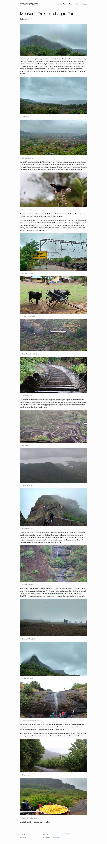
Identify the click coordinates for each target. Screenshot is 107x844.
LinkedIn (47, 837)
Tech (65, 4)
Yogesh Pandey (29, 4)
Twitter (24, 837)
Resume (84, 4)
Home (59, 4)
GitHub (57, 837)
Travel (71, 4)
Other (77, 4)
